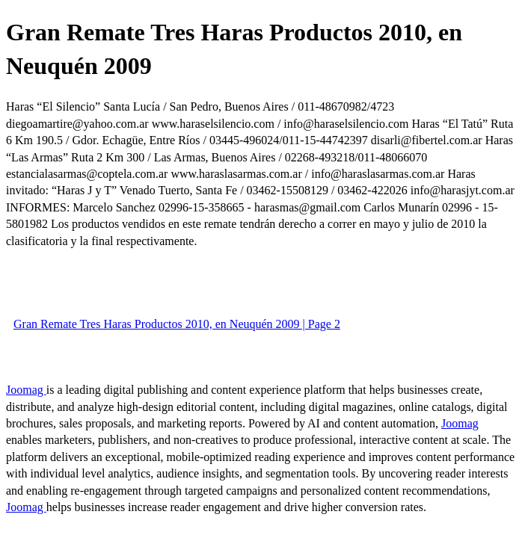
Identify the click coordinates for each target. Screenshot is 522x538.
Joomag (26, 389)
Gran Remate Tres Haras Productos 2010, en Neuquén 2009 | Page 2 (176, 324)
